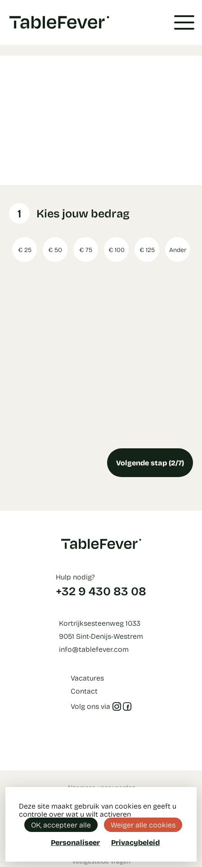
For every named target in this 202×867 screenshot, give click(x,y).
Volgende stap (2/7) (150, 462)
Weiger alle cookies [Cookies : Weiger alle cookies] (143, 824)
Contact (84, 691)
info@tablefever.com (94, 649)
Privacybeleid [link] (135, 842)
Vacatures (87, 677)
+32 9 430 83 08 (101, 591)
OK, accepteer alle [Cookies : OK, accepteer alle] (61, 824)
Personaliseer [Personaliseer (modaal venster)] (75, 842)
